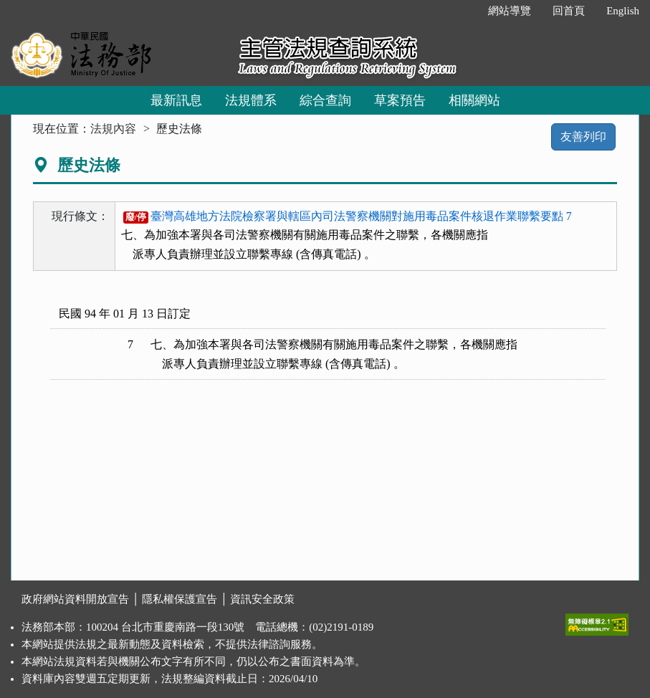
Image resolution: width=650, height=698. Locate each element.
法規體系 (251, 100)
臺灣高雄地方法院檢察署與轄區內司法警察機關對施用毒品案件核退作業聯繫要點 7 (347, 216)
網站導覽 (509, 10)
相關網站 (474, 100)
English (622, 10)
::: (462, 10)
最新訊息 (176, 100)
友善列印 (583, 136)
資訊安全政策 (262, 599)
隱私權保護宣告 (179, 599)
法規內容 (113, 129)
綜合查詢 (325, 100)
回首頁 (569, 10)
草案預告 (400, 100)
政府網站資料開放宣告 (75, 599)
